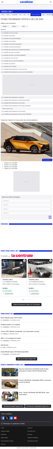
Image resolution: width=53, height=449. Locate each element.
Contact (2, 427)
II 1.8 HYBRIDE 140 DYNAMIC (8, 41)
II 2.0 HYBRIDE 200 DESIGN (8, 63)
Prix (28, 14)
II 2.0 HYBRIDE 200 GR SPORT (8, 66)
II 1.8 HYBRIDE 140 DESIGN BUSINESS (11, 38)
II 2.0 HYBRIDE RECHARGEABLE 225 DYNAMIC (13, 103)
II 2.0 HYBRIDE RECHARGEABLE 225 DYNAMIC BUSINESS (16, 105)
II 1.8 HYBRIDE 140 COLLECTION (9, 33)
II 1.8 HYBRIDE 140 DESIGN (8, 35)
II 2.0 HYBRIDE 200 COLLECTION (9, 58)
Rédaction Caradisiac (5, 431)
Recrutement (3, 434)
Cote (43, 14)
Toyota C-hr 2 (6, 11)
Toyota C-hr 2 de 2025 (10, 166)
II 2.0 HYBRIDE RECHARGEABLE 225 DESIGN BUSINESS (15, 100)
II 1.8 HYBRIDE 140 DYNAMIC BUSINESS (11, 44)
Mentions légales (4, 437)
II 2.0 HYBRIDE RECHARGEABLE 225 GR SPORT (13, 111)
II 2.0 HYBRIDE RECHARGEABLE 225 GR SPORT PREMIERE (16, 114)
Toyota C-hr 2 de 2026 (10, 168)
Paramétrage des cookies (33, 440)
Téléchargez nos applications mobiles (14, 423)
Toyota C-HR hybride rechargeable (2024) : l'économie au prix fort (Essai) (35, 381)
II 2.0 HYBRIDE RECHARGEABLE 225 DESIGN (12, 97)
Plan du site (30, 434)
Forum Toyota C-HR (7, 314)
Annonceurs (30, 427)
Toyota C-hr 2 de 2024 (10, 164)
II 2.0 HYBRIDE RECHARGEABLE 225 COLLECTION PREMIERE (17, 72)
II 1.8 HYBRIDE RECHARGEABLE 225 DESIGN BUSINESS (15, 49)
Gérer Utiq (3, 444)
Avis (20, 14)
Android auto (4, 345)
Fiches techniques (36, 14)
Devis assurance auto (7, 108)
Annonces (48, 14)
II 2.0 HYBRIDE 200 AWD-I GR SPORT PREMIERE (13, 55)
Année (6, 26)
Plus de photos (47, 160)
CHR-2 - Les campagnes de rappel (11, 338)
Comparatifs (14, 14)
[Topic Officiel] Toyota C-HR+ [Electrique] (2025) (15, 352)
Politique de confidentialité (33, 437)
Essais (8, 14)
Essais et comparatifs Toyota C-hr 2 (12, 365)
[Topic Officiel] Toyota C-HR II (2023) (11, 318)
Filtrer (15, 26)
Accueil (2, 14)
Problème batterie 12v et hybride (10, 324)
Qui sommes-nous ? (32, 431)
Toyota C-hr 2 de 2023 (10, 163)
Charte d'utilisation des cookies (7, 440)
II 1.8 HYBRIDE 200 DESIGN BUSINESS (11, 47)
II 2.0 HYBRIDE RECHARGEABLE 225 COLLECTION (14, 69)
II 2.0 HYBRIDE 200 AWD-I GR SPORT (10, 52)
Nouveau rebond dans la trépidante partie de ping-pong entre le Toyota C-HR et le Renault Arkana (34, 370)
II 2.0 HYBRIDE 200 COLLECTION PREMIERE (12, 61)
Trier (25, 26)
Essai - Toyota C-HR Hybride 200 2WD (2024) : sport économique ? (34, 393)
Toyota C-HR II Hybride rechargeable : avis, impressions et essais (20, 331)
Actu (25, 14)
